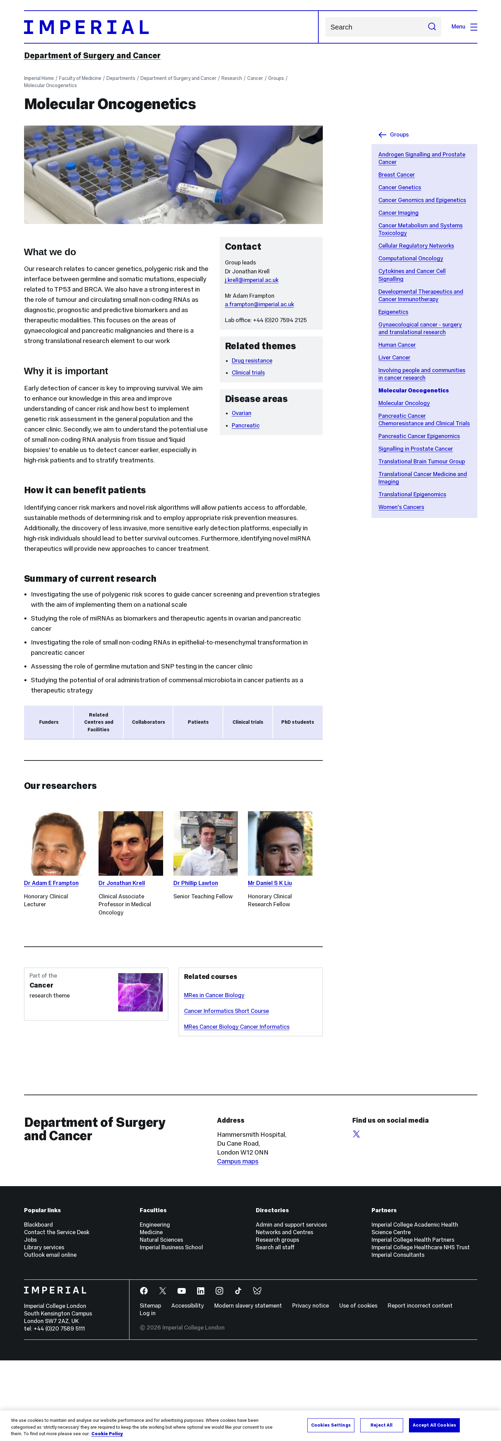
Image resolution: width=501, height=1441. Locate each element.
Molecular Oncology (404, 403)
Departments (120, 78)
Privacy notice (310, 1386)
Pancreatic (246, 425)
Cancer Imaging (398, 212)
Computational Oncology (410, 258)
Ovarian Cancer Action (64, 751)
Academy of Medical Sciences (75, 793)
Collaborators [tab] (148, 722)
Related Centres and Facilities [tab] (98, 722)
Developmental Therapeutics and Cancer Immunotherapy (420, 295)
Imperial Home (39, 78)
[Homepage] (171, 27)
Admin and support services (291, 1305)
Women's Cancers (401, 507)
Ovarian (241, 413)
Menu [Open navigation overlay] (464, 26)
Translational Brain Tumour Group (421, 461)
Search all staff (275, 1328)
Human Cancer (397, 345)
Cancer (255, 78)
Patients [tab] (198, 722)
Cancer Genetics (399, 187)
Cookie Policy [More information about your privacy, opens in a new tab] (107, 1434)
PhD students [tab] (297, 722)
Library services (44, 1328)
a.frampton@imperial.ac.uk (259, 304)
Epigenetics (393, 312)
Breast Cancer (396, 174)
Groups (276, 78)
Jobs (30, 1320)
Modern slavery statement (248, 1386)
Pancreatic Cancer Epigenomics (419, 436)
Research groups (277, 1320)
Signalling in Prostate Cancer (415, 448)
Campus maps (238, 1242)
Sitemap (150, 1386)
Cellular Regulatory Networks (416, 245)
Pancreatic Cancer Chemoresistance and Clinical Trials (424, 419)
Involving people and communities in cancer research (421, 374)
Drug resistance (252, 360)
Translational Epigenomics (412, 494)
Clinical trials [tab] (247, 722)
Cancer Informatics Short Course (226, 1091)
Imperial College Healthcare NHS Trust (421, 1328)
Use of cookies (358, 1386)
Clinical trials (248, 372)
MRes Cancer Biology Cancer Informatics (236, 1107)
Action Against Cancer (64, 765)
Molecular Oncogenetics (50, 85)
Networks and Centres (284, 1312)
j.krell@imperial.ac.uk (251, 280)
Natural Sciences (161, 1320)
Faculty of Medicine (80, 78)
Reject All (381, 1425)
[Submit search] (432, 27)
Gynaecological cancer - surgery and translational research (420, 328)
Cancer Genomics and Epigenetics (422, 200)
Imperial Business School (171, 1328)
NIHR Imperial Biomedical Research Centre (94, 779)
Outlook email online (50, 1335)
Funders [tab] (49, 722)
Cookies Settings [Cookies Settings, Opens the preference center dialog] (331, 1425)
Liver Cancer (394, 357)
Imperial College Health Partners (413, 1320)
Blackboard (38, 1305)
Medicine (151, 1312)
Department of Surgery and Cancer (92, 55)
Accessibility (187, 1386)
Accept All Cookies (434, 1425)
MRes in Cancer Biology (214, 1075)
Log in (148, 1393)
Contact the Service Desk (56, 1312)
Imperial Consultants (398, 1335)
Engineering (155, 1305)
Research (231, 78)
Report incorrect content (420, 1386)
